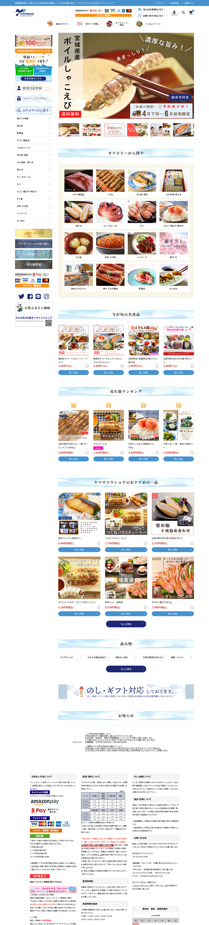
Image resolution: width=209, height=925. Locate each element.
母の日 (20, 125)
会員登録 (174, 3)
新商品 (20, 133)
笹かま (20, 169)
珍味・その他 (22, 206)
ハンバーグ (22, 213)
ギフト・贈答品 (23, 140)
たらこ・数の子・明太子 (27, 191)
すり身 (20, 198)
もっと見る (126, 624)
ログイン (160, 3)
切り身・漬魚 (22, 154)
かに (19, 184)
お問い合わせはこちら (150, 15)
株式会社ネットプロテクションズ (59, 923)
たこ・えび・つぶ (24, 176)
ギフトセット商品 (117, 24)
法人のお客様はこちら (150, 9)
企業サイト (189, 3)
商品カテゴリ (57, 24)
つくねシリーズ (148, 24)
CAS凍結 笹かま (25, 162)
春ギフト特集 (87, 24)
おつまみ (21, 220)
